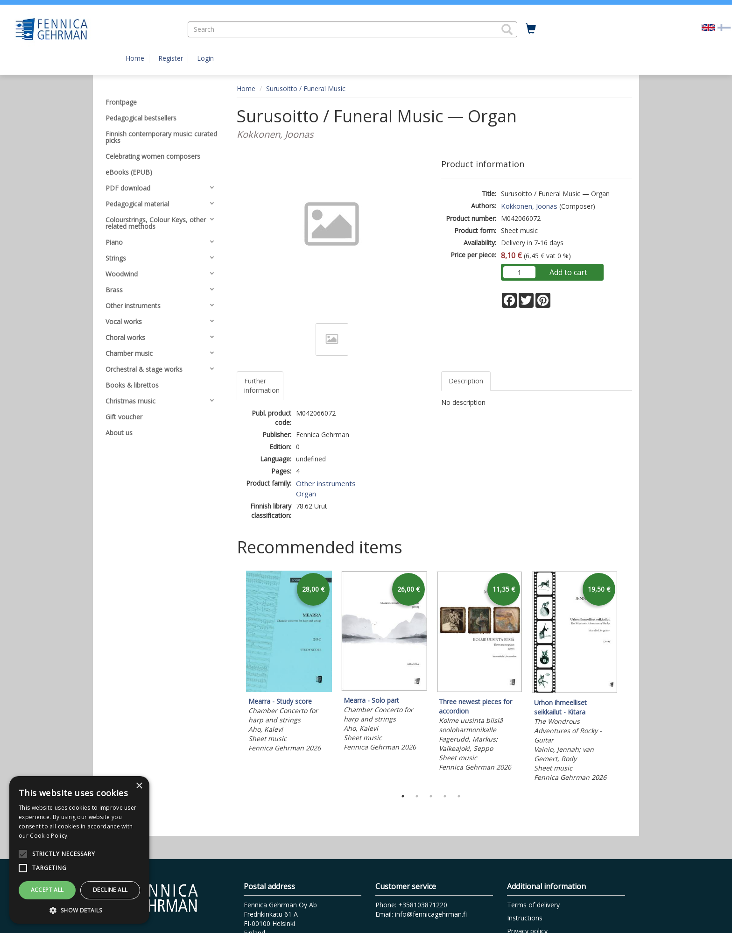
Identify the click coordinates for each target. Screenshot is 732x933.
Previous (234, 677)
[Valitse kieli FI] (724, 26)
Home (135, 58)
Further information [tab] (262, 385)
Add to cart (568, 272)
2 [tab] (417, 796)
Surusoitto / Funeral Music (305, 88)
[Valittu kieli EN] (708, 26)
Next (627, 677)
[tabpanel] (289, 663)
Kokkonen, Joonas (529, 206)
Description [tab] (466, 380)
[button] (507, 29)
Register (170, 58)
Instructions (524, 917)
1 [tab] (403, 796)
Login (205, 58)
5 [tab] (459, 796)
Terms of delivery (533, 904)
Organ (306, 493)
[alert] (79, 850)
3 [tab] (431, 796)
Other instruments (326, 483)
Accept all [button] (47, 890)
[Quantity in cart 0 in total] (531, 29)
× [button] (138, 786)
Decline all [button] (110, 890)
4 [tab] (445, 796)
